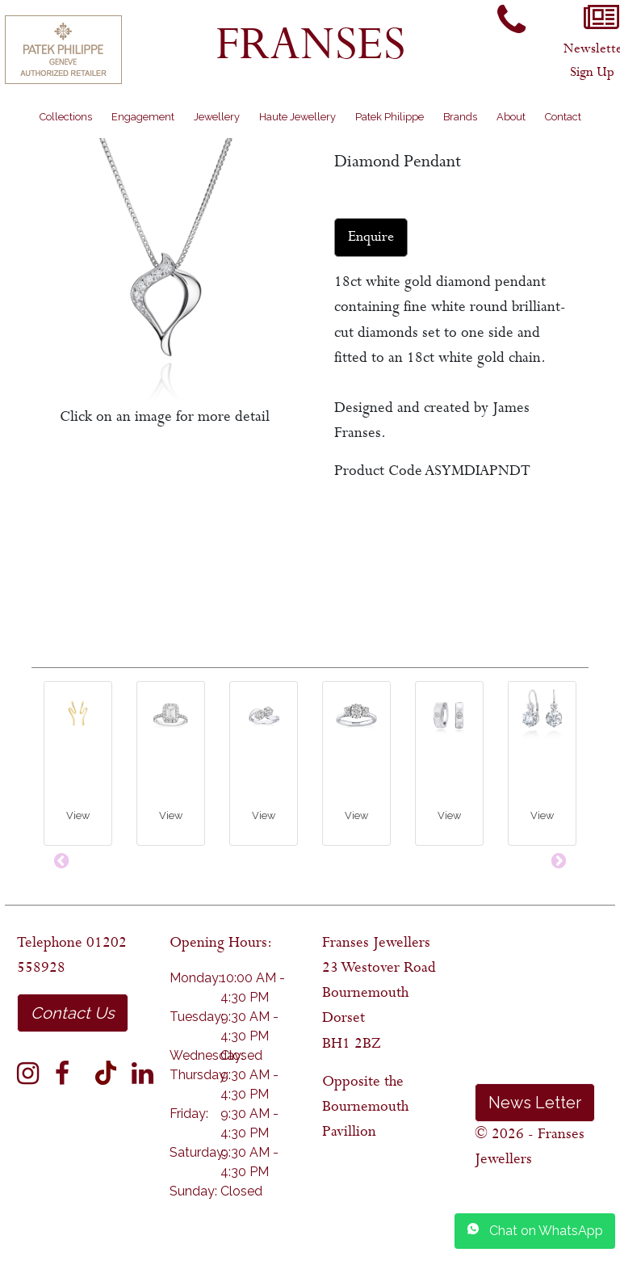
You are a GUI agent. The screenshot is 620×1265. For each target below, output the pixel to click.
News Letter (534, 1102)
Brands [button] (460, 117)
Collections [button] (66, 117)
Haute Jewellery (297, 117)
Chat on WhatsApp (535, 1230)
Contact (563, 117)
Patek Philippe (389, 117)
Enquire (371, 237)
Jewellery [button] (217, 117)
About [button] (511, 117)
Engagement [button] (142, 117)
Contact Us (73, 1013)
